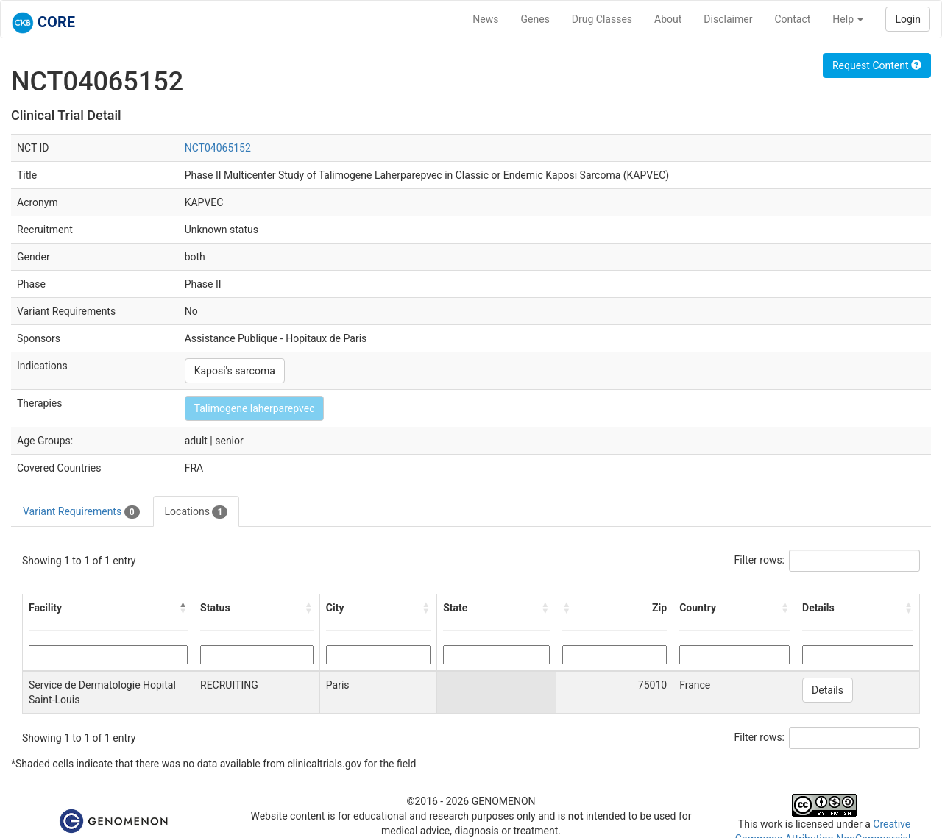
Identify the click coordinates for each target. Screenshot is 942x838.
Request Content (876, 65)
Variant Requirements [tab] (81, 512)
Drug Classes (602, 19)
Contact (792, 19)
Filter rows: (759, 560)
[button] (183, 607)
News (485, 19)
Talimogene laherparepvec (254, 408)
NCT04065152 (218, 148)
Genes (535, 19)
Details (827, 690)
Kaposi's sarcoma (234, 371)
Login (908, 19)
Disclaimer (728, 19)
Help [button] (847, 19)
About (667, 19)
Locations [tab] (196, 512)
